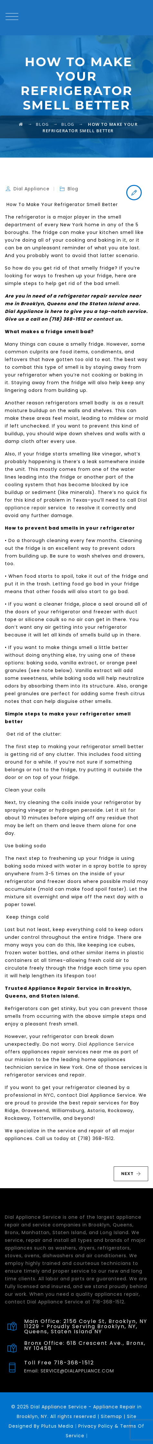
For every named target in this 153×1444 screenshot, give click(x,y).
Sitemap (111, 1416)
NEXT (131, 1174)
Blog (73, 189)
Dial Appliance (32, 189)
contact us (107, 319)
